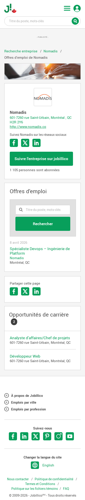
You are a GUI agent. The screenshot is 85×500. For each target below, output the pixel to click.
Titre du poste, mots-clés (42, 20)
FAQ (66, 489)
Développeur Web (25, 356)
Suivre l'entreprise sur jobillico (41, 158)
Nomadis (17, 258)
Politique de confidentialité (54, 479)
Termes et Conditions (40, 484)
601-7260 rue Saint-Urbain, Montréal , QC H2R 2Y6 (41, 119)
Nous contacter (18, 479)
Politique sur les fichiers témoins (34, 489)
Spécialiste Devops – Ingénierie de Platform (40, 251)
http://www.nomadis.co (28, 126)
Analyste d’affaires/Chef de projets (40, 337)
